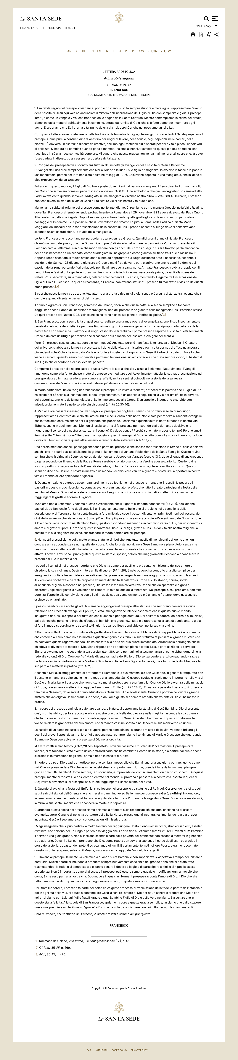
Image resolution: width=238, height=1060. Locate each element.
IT (113, 51)
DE (84, 51)
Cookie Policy (119, 1050)
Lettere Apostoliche (59, 28)
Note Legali (101, 1050)
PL (126, 51)
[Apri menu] (214, 18)
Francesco (30, 28)
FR (106, 51)
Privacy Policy (139, 1050)
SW (141, 51)
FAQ (89, 1050)
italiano (204, 27)
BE (76, 51)
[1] (196, 253)
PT (134, 51)
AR (69, 51)
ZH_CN (152, 51)
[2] (57, 287)
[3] (164, 315)
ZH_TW (166, 51)
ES (99, 51)
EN (92, 51)
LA (119, 51)
